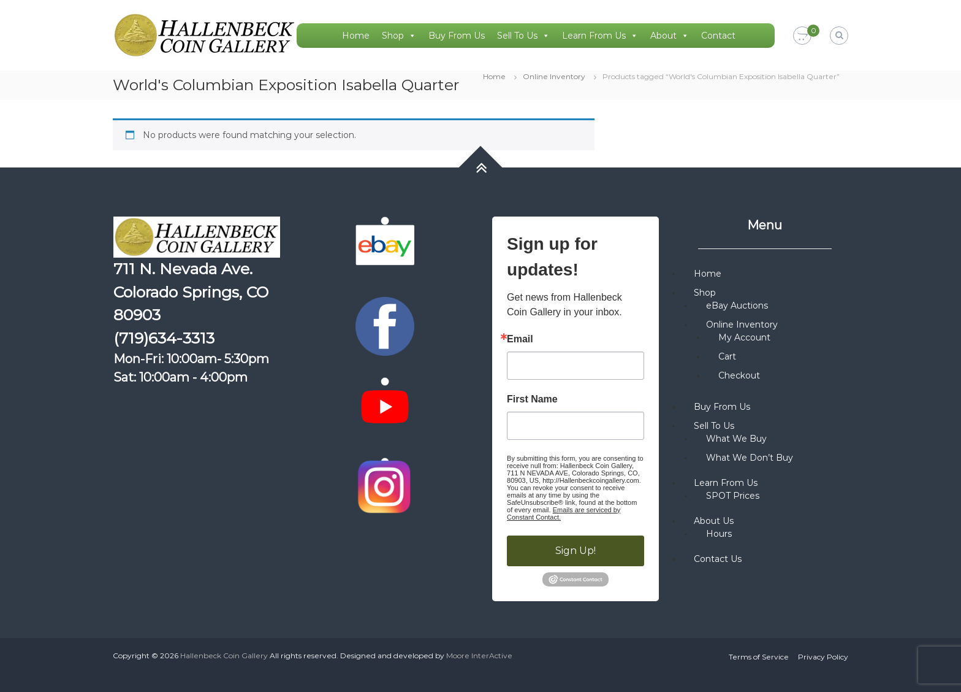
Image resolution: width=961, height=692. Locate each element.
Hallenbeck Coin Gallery (224, 655)
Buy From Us (456, 35)
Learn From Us (600, 35)
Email (520, 339)
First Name (532, 399)
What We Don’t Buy (749, 457)
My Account (744, 337)
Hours (719, 533)
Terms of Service (759, 656)
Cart (727, 356)
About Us (714, 520)
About (669, 35)
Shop (399, 35)
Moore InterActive (479, 655)
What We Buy (736, 438)
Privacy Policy (823, 656)
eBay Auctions (737, 305)
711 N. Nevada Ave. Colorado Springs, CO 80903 (190, 292)
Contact (718, 35)
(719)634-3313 (164, 338)
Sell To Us (523, 35)
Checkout (739, 375)
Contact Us (718, 558)
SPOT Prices (732, 495)
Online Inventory (554, 76)
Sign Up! (575, 550)
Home (356, 35)
